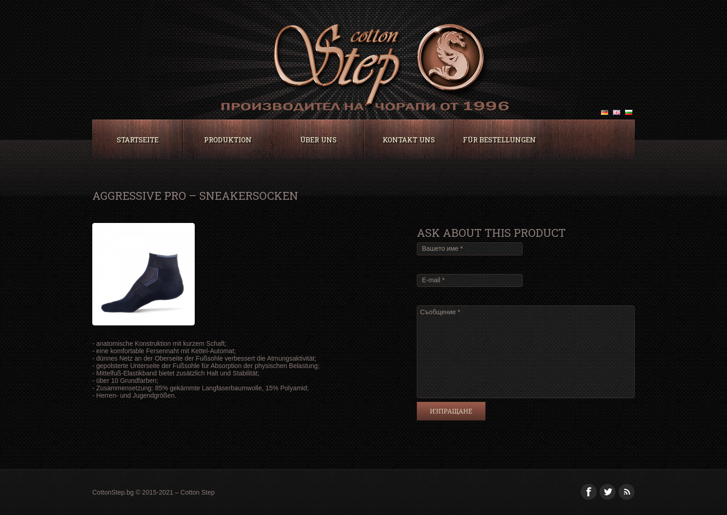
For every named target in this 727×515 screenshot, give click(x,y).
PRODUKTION (228, 139)
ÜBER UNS (318, 139)
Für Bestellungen (499, 139)
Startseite (138, 139)
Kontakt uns (409, 139)
